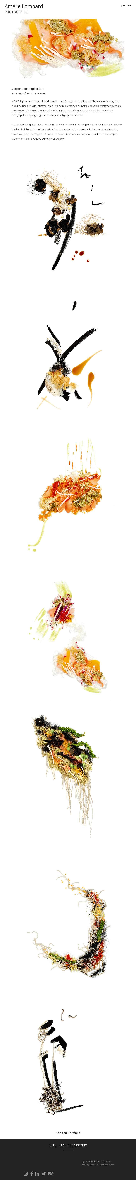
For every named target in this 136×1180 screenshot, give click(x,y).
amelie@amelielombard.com (97, 1164)
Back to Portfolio (68, 1133)
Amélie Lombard (24, 8)
